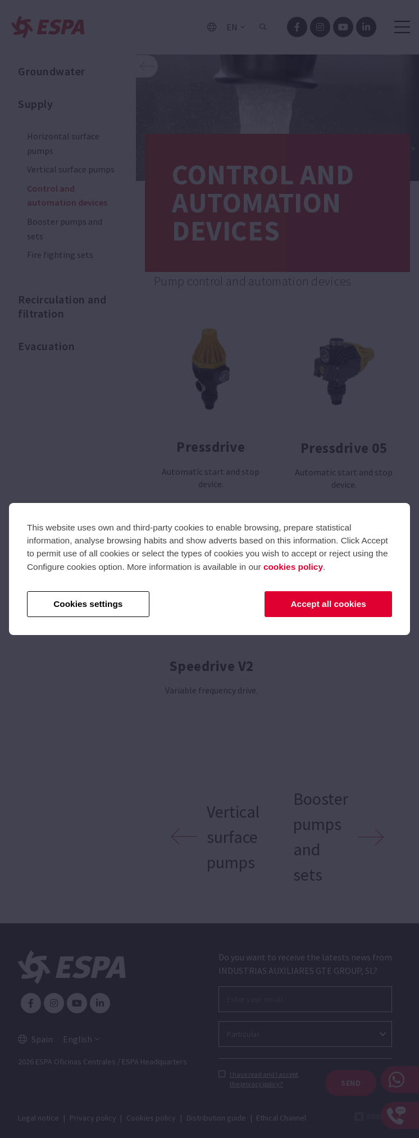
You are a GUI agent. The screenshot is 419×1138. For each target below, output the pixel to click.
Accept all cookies (328, 604)
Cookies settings (87, 604)
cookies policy (293, 567)
